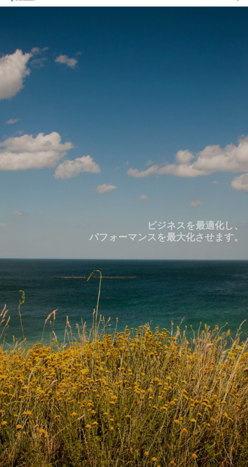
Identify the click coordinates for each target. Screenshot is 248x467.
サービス (193, 7)
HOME (176, 7)
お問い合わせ (215, 7)
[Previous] (237, 6)
